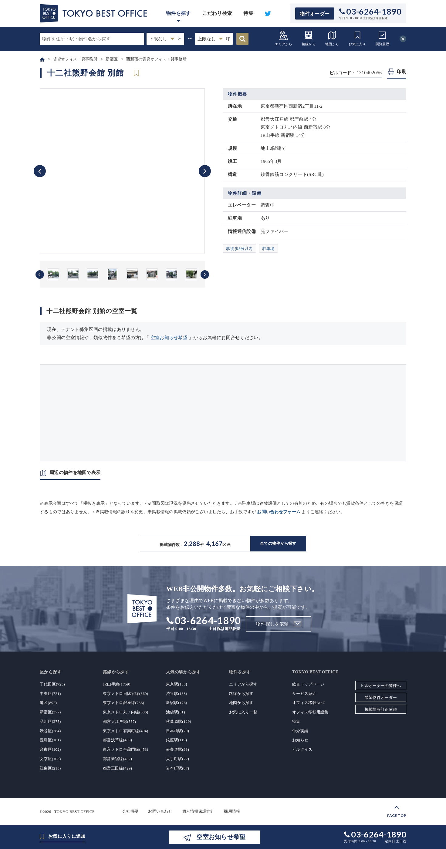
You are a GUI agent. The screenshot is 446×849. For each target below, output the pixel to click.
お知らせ (300, 740)
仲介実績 (300, 731)
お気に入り (357, 38)
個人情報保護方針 (198, 811)
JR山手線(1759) (116, 684)
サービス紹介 (304, 693)
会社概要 (130, 811)
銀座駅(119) (176, 740)
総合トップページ (308, 684)
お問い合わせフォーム (278, 512)
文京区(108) (50, 758)
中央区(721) (50, 693)
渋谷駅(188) (176, 693)
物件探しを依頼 (272, 624)
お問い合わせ (160, 811)
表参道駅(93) (177, 749)
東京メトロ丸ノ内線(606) (125, 712)
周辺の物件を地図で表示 (74, 472)
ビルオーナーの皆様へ (381, 685)
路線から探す (241, 693)
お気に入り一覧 (243, 712)
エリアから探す (243, 684)
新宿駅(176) (176, 702)
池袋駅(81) (175, 712)
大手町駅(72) (177, 758)
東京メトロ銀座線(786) (123, 702)
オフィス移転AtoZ (308, 702)
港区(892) (48, 702)
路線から (309, 38)
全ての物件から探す (278, 543)
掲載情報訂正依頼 (381, 709)
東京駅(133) (176, 684)
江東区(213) (50, 768)
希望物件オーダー (381, 697)
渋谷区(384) (50, 731)
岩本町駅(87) (177, 768)
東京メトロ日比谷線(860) (125, 693)
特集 (248, 13)
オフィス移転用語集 (310, 712)
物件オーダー (314, 13)
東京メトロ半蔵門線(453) (125, 749)
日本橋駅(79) (177, 731)
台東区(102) (50, 749)
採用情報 (232, 811)
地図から (332, 38)
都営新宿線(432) (117, 758)
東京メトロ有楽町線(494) (125, 731)
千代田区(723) (52, 684)
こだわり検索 (217, 13)
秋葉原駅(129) (178, 721)
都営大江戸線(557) (119, 721)
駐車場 (268, 248)
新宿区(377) (50, 712)
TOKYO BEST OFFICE (74, 811)
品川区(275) (50, 721)
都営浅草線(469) (117, 740)
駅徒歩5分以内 (239, 248)
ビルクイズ (302, 749)
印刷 (401, 71)
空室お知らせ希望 (169, 337)
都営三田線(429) (117, 768)
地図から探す (241, 702)
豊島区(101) (50, 740)
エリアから (283, 38)
